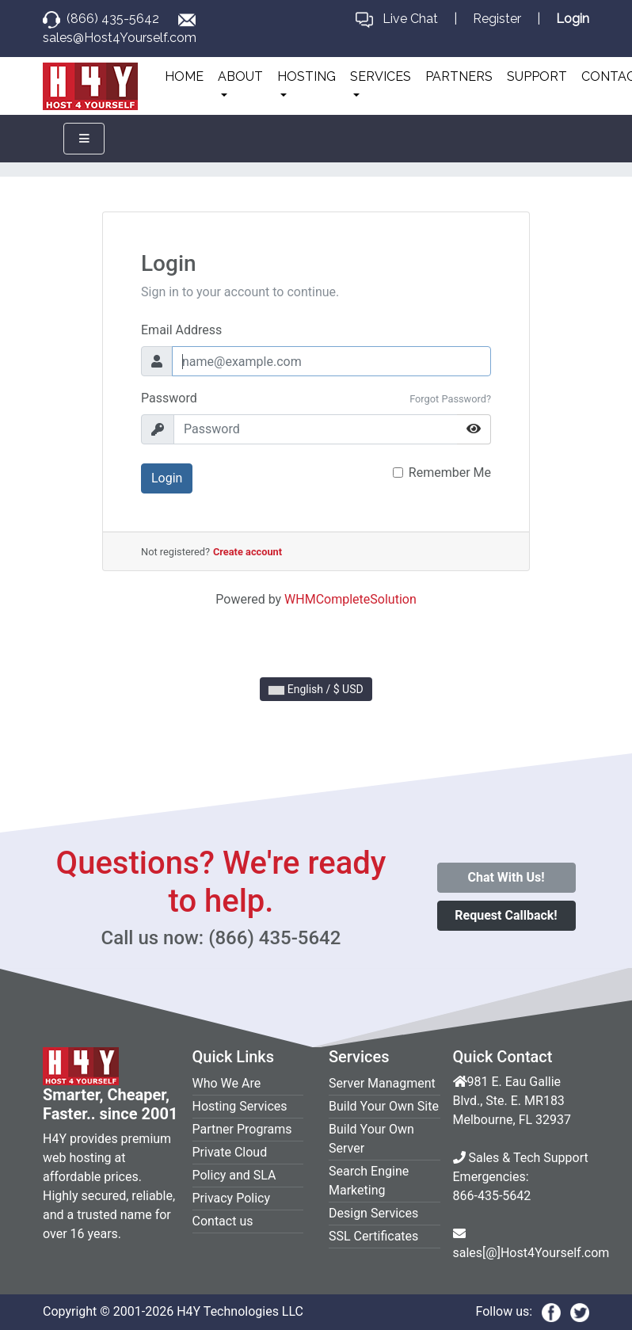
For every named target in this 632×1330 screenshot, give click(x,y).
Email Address (181, 329)
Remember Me (450, 472)
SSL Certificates (373, 1236)
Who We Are (226, 1083)
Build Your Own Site (384, 1106)
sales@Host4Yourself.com (119, 37)
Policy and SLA (234, 1175)
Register (497, 18)
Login (166, 478)
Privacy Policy (231, 1198)
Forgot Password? (450, 399)
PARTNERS (459, 76)
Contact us (222, 1221)
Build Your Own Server (371, 1139)
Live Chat (410, 18)
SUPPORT (537, 76)
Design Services (373, 1213)
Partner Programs (242, 1129)
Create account (247, 552)
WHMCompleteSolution (350, 599)
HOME (184, 76)
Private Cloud (230, 1152)
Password (169, 398)
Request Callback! (506, 915)
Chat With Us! (505, 877)
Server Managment (382, 1083)
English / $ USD (315, 689)
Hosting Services (239, 1106)
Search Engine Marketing (369, 1181)
